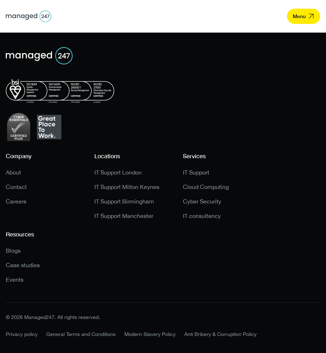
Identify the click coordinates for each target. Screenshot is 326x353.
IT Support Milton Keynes (126, 187)
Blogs (13, 251)
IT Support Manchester (123, 216)
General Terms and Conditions (81, 334)
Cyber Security (202, 201)
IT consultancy (202, 216)
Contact (16, 187)
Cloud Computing (206, 187)
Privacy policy (22, 334)
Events (14, 280)
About (13, 172)
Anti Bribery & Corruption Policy (220, 334)
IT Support (196, 172)
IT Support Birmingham (124, 201)
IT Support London (118, 172)
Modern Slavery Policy (150, 334)
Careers (16, 201)
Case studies (23, 265)
